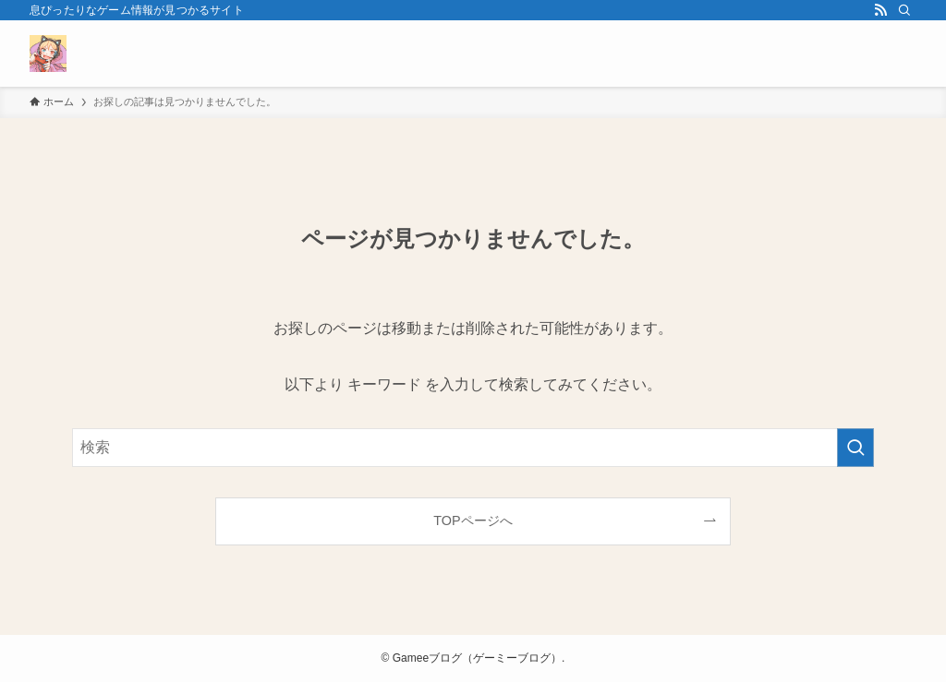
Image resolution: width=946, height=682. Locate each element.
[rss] (880, 10)
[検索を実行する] (855, 447)
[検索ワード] (473, 447)
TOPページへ (472, 520)
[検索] (904, 10)
